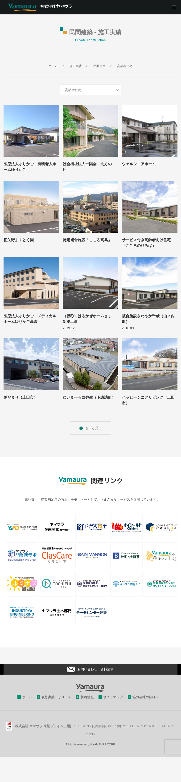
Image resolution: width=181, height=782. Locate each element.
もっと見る (93, 428)
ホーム (27, 697)
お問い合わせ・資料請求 (90, 669)
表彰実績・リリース (56, 697)
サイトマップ (113, 697)
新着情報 (87, 697)
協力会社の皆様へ (145, 697)
